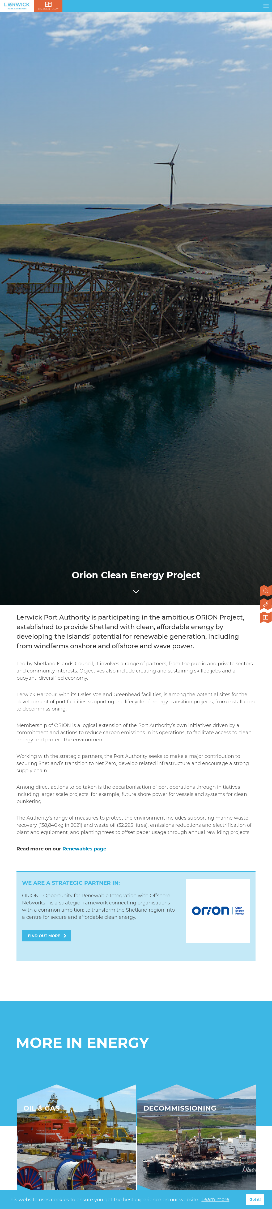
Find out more (44, 935)
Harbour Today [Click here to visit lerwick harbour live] (48, 9)
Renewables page (84, 849)
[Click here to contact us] (266, 604)
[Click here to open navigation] (266, 6)
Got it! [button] (255, 1199)
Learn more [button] (215, 1199)
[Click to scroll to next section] (136, 590)
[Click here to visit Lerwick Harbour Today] (266, 618)
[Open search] (266, 591)
